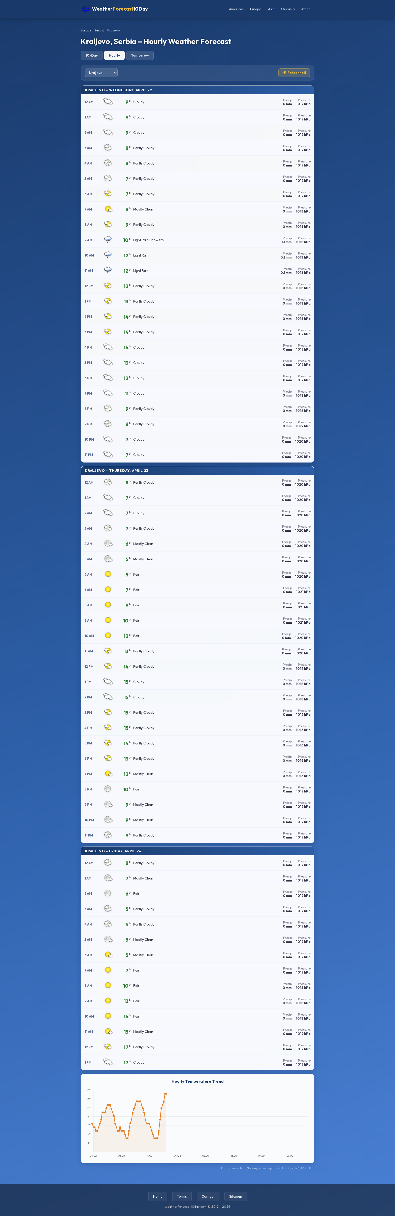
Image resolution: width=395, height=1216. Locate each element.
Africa (306, 9)
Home (157, 1196)
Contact (208, 1196)
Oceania (287, 9)
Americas (236, 9)
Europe (255, 9)
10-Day (91, 55)
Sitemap (235, 1196)
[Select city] (101, 72)
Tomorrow (140, 55)
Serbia (99, 30)
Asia (271, 9)
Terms (182, 1196)
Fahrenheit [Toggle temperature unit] (294, 72)
